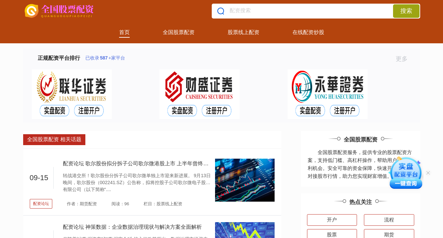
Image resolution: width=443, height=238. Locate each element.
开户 (332, 219)
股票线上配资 (243, 32)
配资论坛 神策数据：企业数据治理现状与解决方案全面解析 (132, 227)
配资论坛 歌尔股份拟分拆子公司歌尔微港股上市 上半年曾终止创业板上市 (149, 163)
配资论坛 (41, 203)
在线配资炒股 (308, 32)
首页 (124, 32)
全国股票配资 (179, 32)
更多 (404, 59)
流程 (389, 219)
